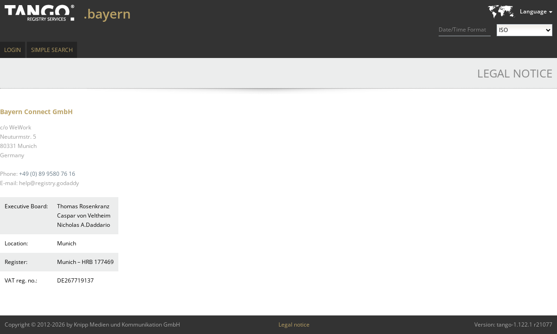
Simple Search (52, 50)
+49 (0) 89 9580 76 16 (47, 174)
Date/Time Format (462, 29)
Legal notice (294, 324)
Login (12, 50)
